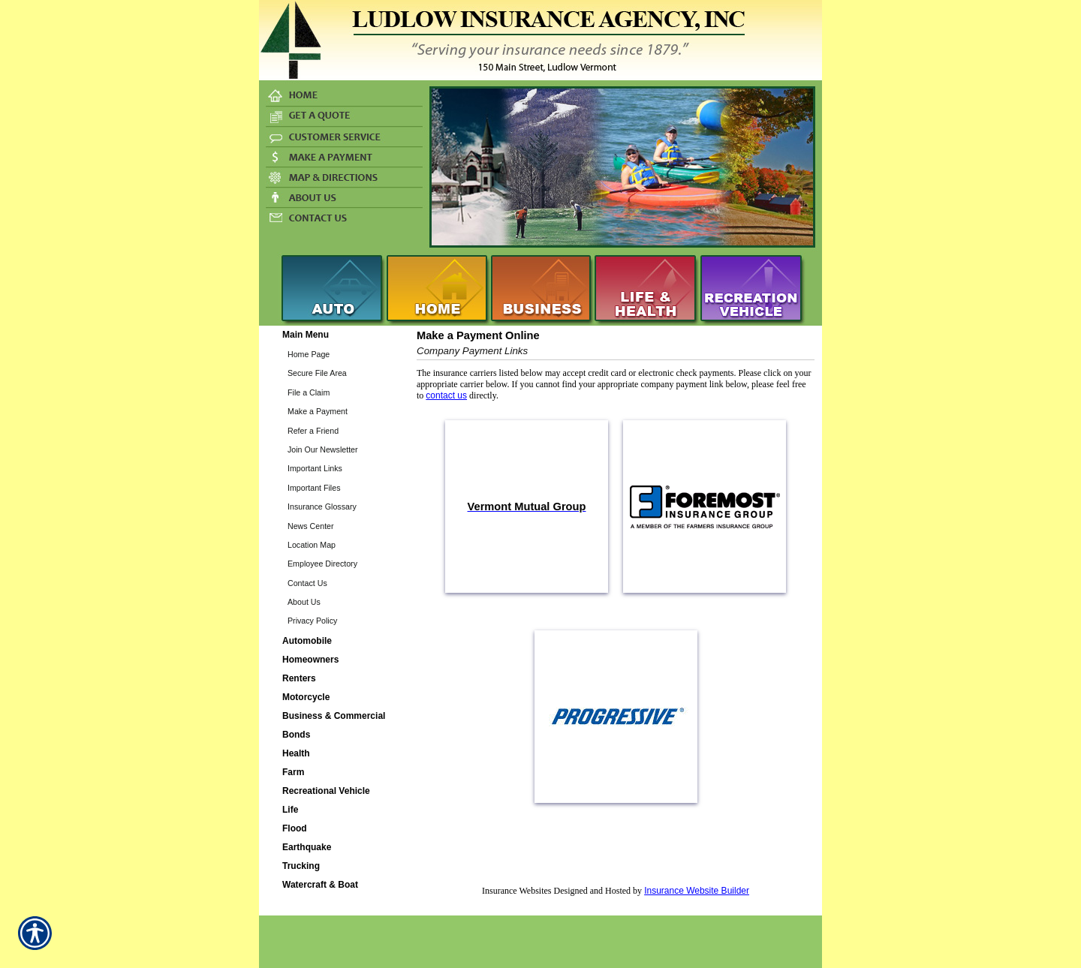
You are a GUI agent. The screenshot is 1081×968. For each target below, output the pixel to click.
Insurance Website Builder (696, 890)
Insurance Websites (516, 890)
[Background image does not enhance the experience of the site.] (334, 335)
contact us (446, 395)
